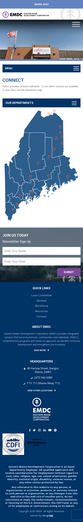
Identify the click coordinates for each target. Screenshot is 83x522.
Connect (41, 316)
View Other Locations (39, 390)
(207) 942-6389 (43, 377)
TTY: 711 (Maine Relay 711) (43, 383)
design (47, 515)
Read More (40, 350)
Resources (41, 311)
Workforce (41, 306)
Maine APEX (41, 4)
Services (42, 300)
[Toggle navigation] (41, 103)
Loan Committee (41, 295)
